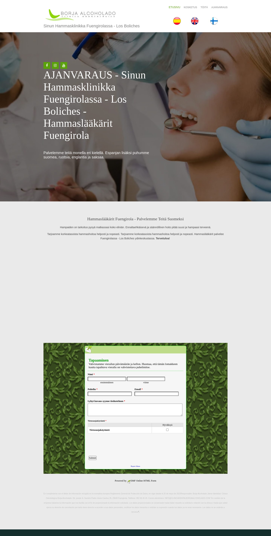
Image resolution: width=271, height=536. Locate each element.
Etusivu (174, 7)
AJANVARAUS (219, 7)
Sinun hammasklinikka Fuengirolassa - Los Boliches (91, 26)
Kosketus (190, 7)
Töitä (204, 7)
